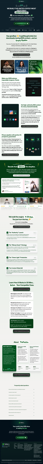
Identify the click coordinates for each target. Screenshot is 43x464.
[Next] (41, 185)
